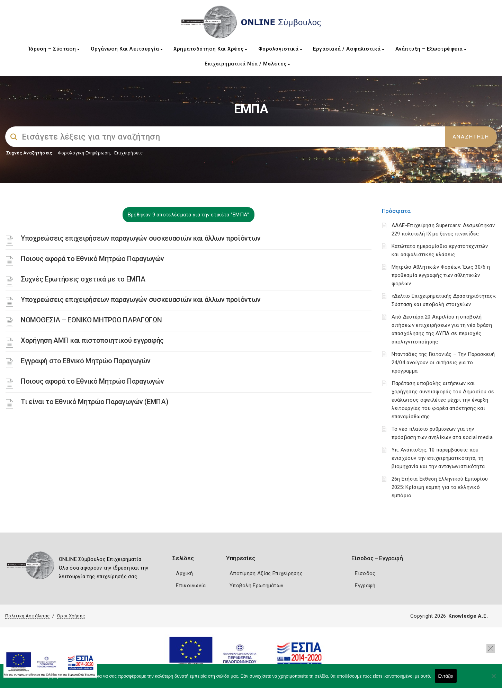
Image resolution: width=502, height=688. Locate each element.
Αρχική (184, 573)
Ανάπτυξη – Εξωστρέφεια (430, 49)
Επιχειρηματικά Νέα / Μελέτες (247, 64)
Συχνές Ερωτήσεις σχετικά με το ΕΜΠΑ (83, 279)
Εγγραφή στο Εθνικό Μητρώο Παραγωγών (86, 361)
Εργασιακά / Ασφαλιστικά (348, 49)
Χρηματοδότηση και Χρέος (210, 49)
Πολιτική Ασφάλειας (27, 615)
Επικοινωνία (191, 585)
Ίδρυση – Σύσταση (54, 49)
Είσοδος (365, 573)
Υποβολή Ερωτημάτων (256, 585)
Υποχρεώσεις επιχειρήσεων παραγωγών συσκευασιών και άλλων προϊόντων (140, 238)
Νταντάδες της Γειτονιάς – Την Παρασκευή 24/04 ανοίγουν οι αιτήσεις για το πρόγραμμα (443, 362)
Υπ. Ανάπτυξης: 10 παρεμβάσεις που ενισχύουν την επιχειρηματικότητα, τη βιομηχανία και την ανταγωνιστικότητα (438, 458)
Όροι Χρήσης (71, 615)
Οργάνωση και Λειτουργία (127, 49)
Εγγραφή (365, 585)
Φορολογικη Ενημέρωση (84, 152)
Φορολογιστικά (280, 49)
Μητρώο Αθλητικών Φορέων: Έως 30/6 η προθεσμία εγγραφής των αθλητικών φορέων (441, 275)
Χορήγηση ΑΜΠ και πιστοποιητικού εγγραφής (92, 340)
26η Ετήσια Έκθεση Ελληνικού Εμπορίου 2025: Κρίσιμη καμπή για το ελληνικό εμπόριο (440, 487)
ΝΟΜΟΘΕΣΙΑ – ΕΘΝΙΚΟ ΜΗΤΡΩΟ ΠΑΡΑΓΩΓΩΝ (91, 320)
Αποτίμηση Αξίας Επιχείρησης (266, 573)
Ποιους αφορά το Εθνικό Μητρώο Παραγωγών (92, 258)
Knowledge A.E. (468, 616)
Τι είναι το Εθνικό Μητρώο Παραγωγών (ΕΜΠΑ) (94, 401)
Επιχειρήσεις (128, 152)
